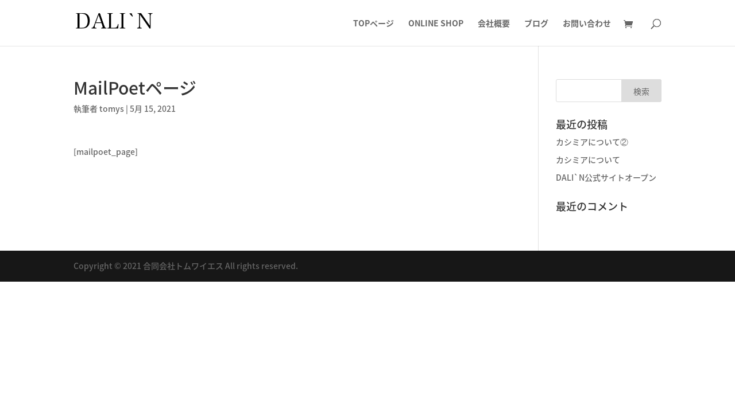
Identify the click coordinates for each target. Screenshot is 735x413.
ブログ (536, 24)
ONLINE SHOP (435, 24)
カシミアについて (588, 159)
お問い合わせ (587, 24)
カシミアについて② (592, 141)
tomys (111, 108)
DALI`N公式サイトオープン (606, 177)
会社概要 (494, 24)
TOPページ (373, 24)
